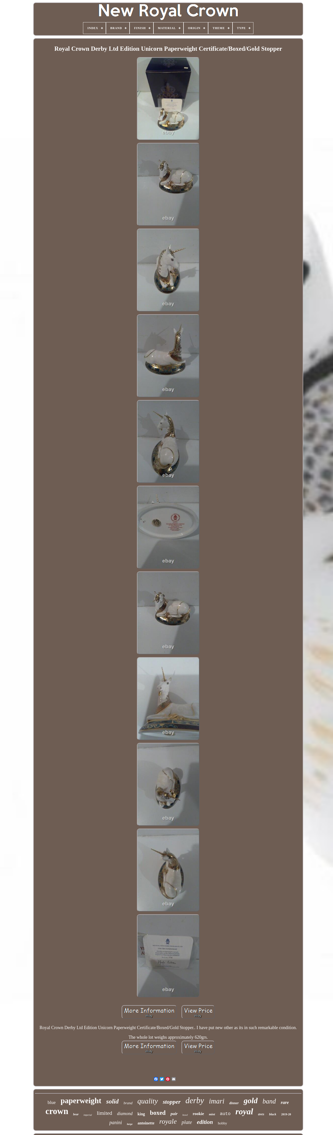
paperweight (81, 1100)
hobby (222, 1123)
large (130, 1123)
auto (225, 1113)
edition (205, 1122)
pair (173, 1113)
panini (115, 1122)
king (141, 1114)
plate (187, 1122)
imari (216, 1101)
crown (56, 1111)
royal (244, 1111)
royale (168, 1121)
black (272, 1114)
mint (212, 1114)
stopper (172, 1102)
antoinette (145, 1123)
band (269, 1101)
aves (261, 1114)
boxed (158, 1112)
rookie (198, 1113)
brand (128, 1103)
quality (147, 1101)
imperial (87, 1115)
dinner (234, 1103)
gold (251, 1100)
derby (194, 1100)
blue (52, 1102)
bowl (185, 1114)
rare (285, 1102)
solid (112, 1101)
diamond (125, 1113)
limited (104, 1113)
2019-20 (286, 1114)
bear (76, 1114)
